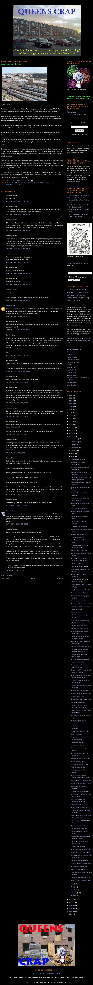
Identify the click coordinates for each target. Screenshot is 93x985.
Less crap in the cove (77, 742)
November (74, 442)
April (72, 887)
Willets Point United (73, 300)
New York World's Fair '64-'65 (76, 290)
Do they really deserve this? (80, 731)
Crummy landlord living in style (81, 863)
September (75, 448)
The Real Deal (71, 382)
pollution (5, 184)
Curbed (69, 354)
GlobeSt (69, 365)
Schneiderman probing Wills (80, 869)
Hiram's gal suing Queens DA (80, 807)
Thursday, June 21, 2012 (17, 382)
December (74, 439)
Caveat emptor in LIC (77, 696)
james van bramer (14, 182)
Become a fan (71, 263)
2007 (71, 911)
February (74, 893)
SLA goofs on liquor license (79, 628)
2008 (71, 908)
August (73, 450)
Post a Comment (6, 575)
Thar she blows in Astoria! (79, 601)
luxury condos (44, 182)
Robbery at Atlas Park (78, 846)
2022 (71, 407)
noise (53, 182)
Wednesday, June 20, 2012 (18, 201)
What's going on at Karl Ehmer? (81, 849)
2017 (71, 421)
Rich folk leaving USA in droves (81, 593)
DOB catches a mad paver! (79, 690)
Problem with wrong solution (80, 791)
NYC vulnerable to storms (79, 866)
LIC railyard (28, 182)
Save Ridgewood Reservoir (76, 295)
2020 (71, 413)
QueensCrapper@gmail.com (76, 114)
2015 (71, 427)
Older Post (60, 578)
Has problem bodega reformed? (81, 604)
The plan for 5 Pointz (77, 563)
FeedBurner (84, 134)
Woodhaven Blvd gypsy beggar (81, 693)
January (74, 896)
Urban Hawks (71, 385)
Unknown (9, 305)
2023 (71, 404)
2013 (71, 433)
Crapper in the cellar (77, 702)
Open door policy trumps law (80, 620)
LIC (22, 182)
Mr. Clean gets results (78, 767)
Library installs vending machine (81, 780)
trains (12, 184)
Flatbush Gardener (73, 360)
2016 (71, 424)
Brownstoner (71, 352)
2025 (71, 398)
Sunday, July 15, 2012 (16, 570)
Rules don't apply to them (79, 508)
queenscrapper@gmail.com (46, 973)
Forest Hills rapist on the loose (80, 877)
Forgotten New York (73, 362)
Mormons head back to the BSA (81, 860)
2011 (71, 899)
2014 (71, 430)
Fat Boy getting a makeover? (80, 566)
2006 (71, 914)
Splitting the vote (76, 804)
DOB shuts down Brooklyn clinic (81, 699)
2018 (71, 418)
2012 (71, 436)
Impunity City (71, 367)
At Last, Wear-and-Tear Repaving (78, 195)
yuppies (18, 184)
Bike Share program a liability (80, 590)
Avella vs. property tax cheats (80, 758)
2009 (71, 905)
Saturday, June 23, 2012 (17, 494)
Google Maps (74, 340)
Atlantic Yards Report (74, 349)
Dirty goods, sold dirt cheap (79, 764)
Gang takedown (76, 612)
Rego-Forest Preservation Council (78, 292)
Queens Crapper (15, 180)
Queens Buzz (71, 372)
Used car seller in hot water (79, 550)
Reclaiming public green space (81, 783)
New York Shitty (72, 370)
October (74, 445)
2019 (71, 416)
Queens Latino (72, 375)
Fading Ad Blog (72, 357)
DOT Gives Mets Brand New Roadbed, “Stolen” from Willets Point (78, 200)
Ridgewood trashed (77, 734)
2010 (71, 902)
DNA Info (8, 104)
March (73, 890)
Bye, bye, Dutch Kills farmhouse (81, 646)
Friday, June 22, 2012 (15, 453)
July (72, 453)
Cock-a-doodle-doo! (77, 761)
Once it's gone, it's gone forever (81, 880)
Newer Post (5, 578)
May (72, 884)
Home (33, 578)
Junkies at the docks (77, 745)
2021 (71, 410)
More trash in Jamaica (78, 459)
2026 (71, 395)
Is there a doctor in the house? (81, 852)
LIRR (35, 182)
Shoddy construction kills (79, 527)
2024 (71, 401)
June (73, 456)
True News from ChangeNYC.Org (78, 298)
